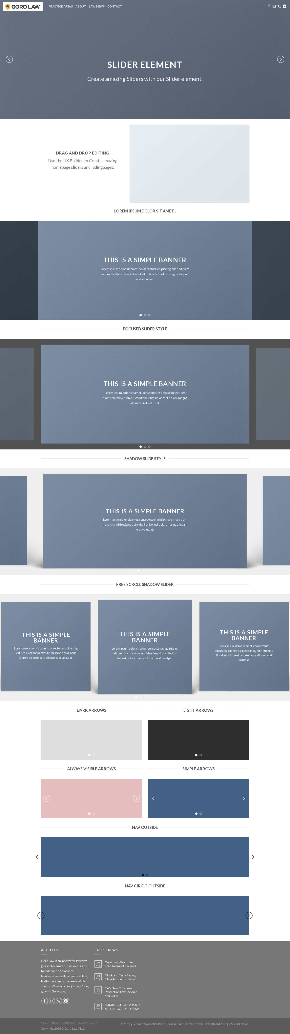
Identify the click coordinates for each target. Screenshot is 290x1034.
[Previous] (9, 59)
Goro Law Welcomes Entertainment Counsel (120, 964)
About (80, 6)
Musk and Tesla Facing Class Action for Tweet (120, 977)
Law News (97, 6)
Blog (55, 1022)
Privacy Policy (87, 1022)
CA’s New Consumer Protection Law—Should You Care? (121, 991)
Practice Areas (61, 6)
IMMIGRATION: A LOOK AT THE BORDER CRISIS (123, 1006)
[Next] (280, 59)
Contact (114, 6)
